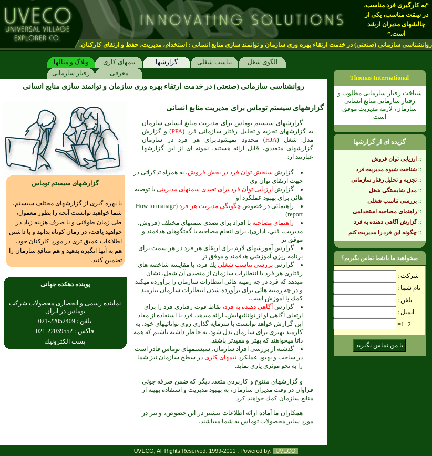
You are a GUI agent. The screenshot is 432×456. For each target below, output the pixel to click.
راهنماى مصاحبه (273, 222)
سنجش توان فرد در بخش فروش (230, 172)
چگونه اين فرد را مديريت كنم (382, 232)
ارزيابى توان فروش (394, 159)
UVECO (285, 451)
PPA (176, 131)
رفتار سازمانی (71, 72)
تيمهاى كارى (118, 61)
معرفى (118, 72)
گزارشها (166, 61)
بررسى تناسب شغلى (245, 264)
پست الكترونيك (65, 341)
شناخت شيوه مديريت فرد (386, 169)
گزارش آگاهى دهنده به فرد (385, 222)
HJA (271, 139)
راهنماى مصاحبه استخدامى (385, 211)
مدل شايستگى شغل (393, 190)
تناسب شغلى (214, 61)
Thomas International (379, 77)
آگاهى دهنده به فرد (248, 306)
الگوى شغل (262, 61)
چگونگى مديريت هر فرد (210, 206)
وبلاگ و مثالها (71, 61)
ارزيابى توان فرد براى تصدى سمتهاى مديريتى (215, 189)
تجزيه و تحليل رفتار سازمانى (384, 180)
